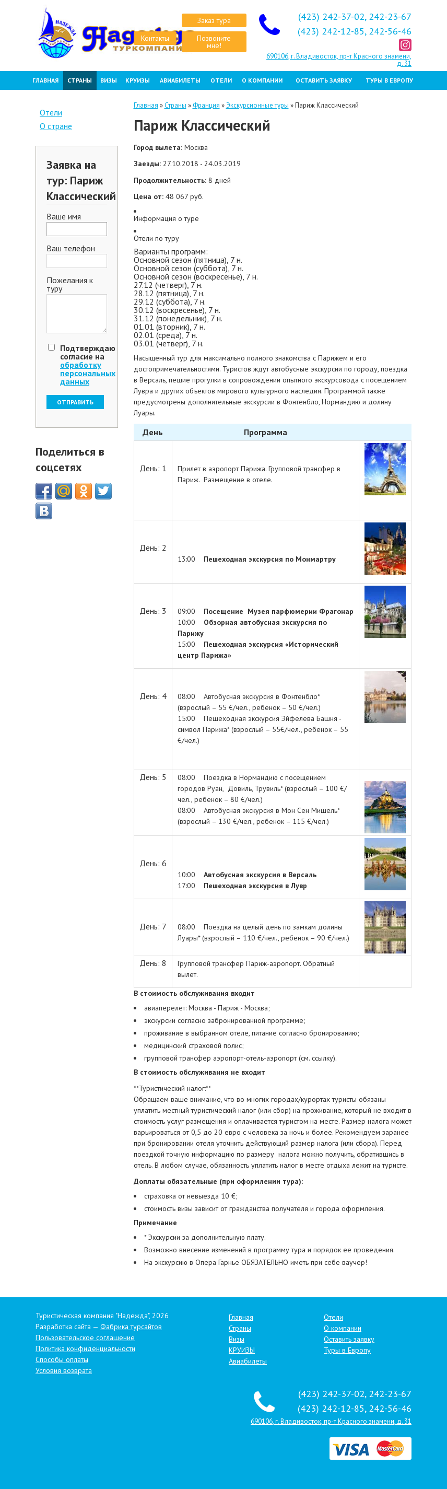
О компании (262, 80)
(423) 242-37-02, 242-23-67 (354, 16)
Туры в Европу (389, 80)
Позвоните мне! (214, 41)
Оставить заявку (324, 80)
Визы (108, 80)
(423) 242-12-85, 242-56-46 (354, 31)
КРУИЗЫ (137, 80)
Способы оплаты (62, 1359)
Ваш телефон (70, 248)
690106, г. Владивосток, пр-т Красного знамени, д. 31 (338, 60)
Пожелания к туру (69, 285)
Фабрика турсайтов (131, 1326)
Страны (79, 80)
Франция (206, 105)
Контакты (155, 38)
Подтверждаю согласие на (87, 365)
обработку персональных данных (87, 373)
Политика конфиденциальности (85, 1348)
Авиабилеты (180, 80)
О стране (56, 126)
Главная (45, 80)
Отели (221, 80)
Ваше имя (63, 217)
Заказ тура (214, 20)
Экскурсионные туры (257, 105)
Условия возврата (64, 1370)
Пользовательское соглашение (85, 1337)
